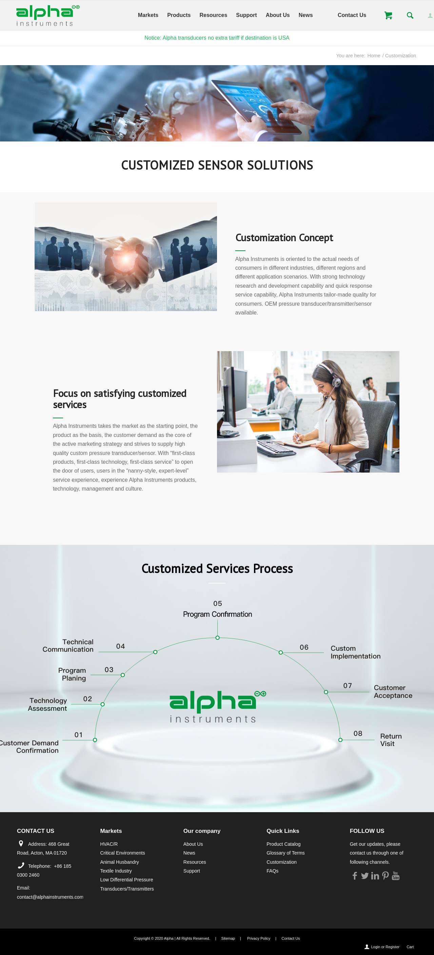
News (189, 853)
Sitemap (228, 938)
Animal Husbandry (119, 862)
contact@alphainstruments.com (50, 897)
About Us (193, 844)
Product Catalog (283, 844)
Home (373, 55)
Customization (282, 862)
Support (191, 871)
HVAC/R (109, 844)
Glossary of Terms (286, 853)
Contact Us (290, 938)
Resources (194, 862)
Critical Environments (122, 853)
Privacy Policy (258, 938)
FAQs (272, 871)
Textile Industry (116, 871)
